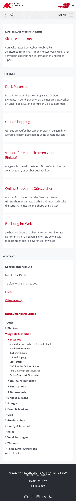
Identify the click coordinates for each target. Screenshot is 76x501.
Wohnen (12, 443)
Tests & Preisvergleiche (22, 448)
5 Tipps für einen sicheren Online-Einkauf (30, 343)
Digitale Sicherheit (19, 334)
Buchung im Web (18, 352)
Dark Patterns (16, 361)
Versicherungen (17, 437)
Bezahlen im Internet (20, 348)
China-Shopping (17, 357)
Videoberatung (13, 300)
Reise (10, 431)
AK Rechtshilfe (14, 453)
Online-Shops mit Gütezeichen (24, 375)
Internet (15, 339)
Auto (10, 322)
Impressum (38, 486)
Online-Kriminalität (23, 380)
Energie (12, 403)
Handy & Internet (18, 426)
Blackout (13, 328)
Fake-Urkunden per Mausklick (24, 370)
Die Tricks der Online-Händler (24, 366)
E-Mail (8, 292)
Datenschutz (18, 392)
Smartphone (18, 386)
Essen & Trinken (17, 409)
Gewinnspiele (16, 420)
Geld (10, 414)
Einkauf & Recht (17, 397)
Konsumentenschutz (20, 314)
